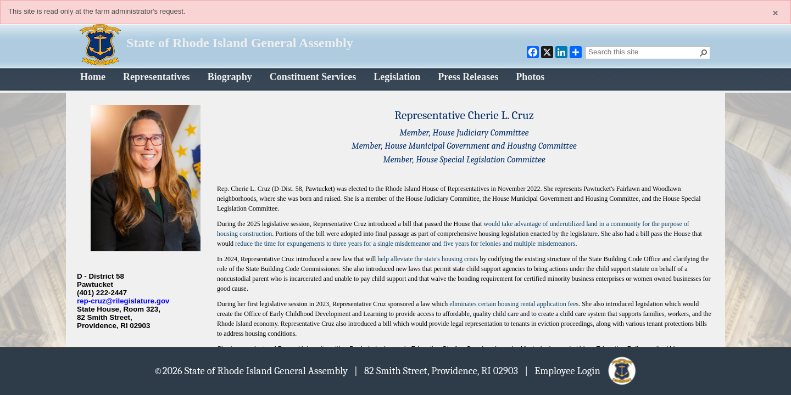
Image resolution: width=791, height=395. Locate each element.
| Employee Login (581, 370)
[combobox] (643, 52)
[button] (704, 53)
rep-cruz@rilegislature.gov (123, 301)
